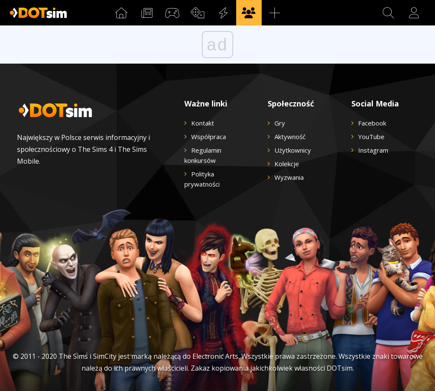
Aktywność (289, 136)
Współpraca (208, 136)
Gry (279, 123)
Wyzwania (289, 177)
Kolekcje (286, 163)
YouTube (371, 136)
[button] (388, 12)
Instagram (373, 150)
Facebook (372, 123)
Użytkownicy (292, 150)
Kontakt (202, 123)
